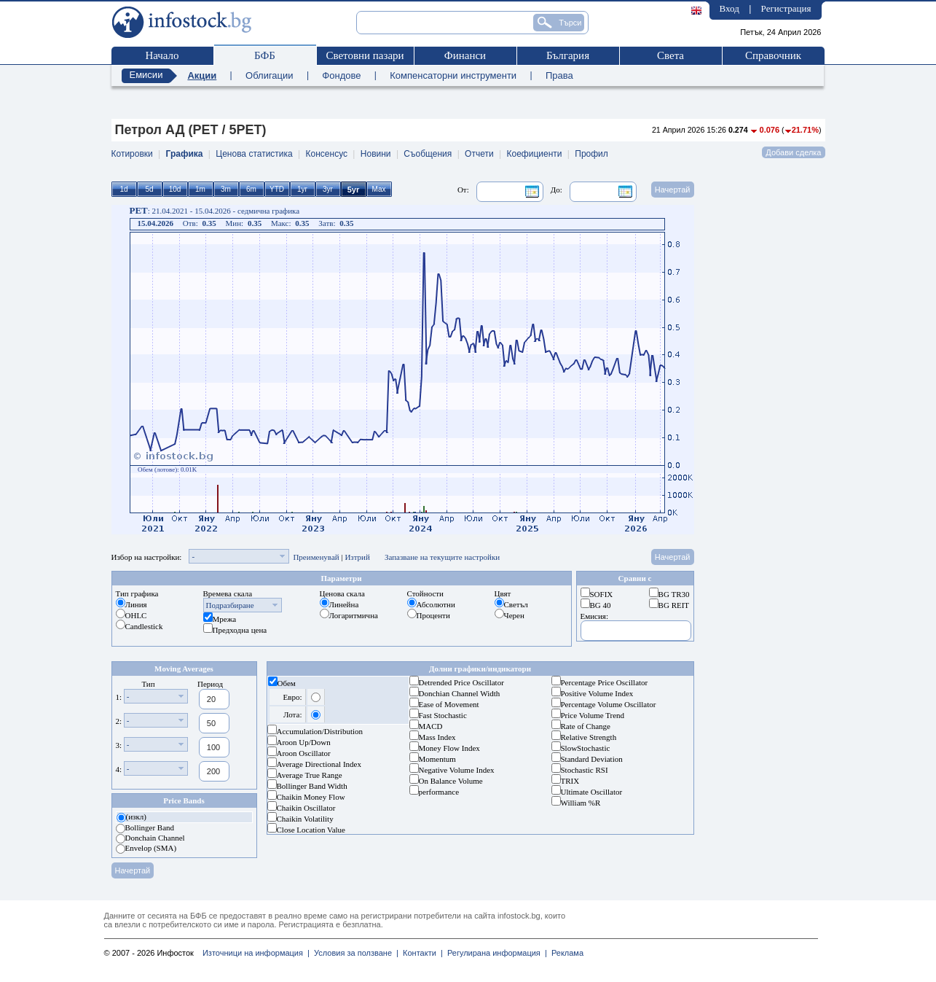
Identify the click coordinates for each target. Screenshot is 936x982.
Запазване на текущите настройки (442, 557)
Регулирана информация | (495, 952)
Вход (729, 8)
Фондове (341, 75)
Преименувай (316, 557)
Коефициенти (534, 154)
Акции (201, 75)
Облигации (269, 75)
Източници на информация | (256, 952)
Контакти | (420, 952)
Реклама (565, 952)
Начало (161, 55)
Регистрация (786, 8)
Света (670, 55)
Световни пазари (365, 55)
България (567, 55)
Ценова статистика (254, 154)
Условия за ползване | (354, 952)
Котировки (132, 154)
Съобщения (428, 154)
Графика (184, 154)
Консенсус (326, 154)
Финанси (465, 55)
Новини (376, 154)
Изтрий (357, 557)
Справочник (773, 55)
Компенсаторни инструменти (453, 75)
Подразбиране (230, 605)
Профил (591, 154)
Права (559, 75)
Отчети (479, 154)
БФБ (264, 55)
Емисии (146, 74)
